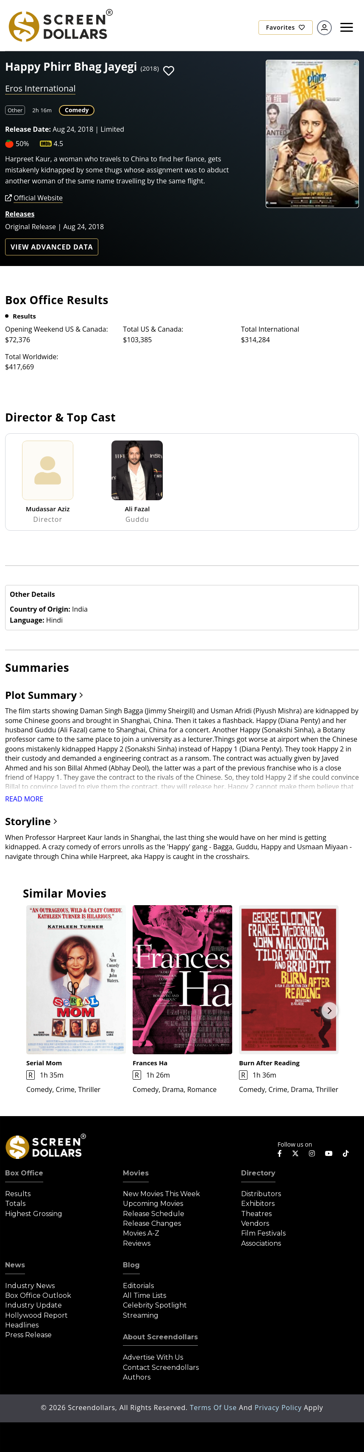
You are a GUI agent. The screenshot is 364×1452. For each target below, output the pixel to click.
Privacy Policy (279, 1407)
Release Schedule (153, 1214)
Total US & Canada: (153, 329)
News (15, 1265)
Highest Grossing (33, 1214)
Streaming (140, 1315)
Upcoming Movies (153, 1204)
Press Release (28, 1335)
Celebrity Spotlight (155, 1305)
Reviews (136, 1243)
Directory (258, 1173)
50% (22, 143)
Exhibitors (258, 1204)
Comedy (77, 110)
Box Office (24, 1173)
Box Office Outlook (38, 1295)
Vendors (255, 1223)
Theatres (256, 1214)
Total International (270, 329)
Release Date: (28, 129)
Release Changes (152, 1223)
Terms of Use (214, 1407)
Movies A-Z (141, 1233)
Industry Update (33, 1305)
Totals (15, 1204)
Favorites (285, 27)
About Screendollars (160, 1337)
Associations (261, 1243)
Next (330, 1010)
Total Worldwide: (31, 356)
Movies (136, 1173)
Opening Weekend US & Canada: (56, 329)
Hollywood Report (36, 1315)
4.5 (59, 143)
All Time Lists (144, 1295)
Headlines (22, 1325)
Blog (131, 1265)
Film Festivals (263, 1233)
